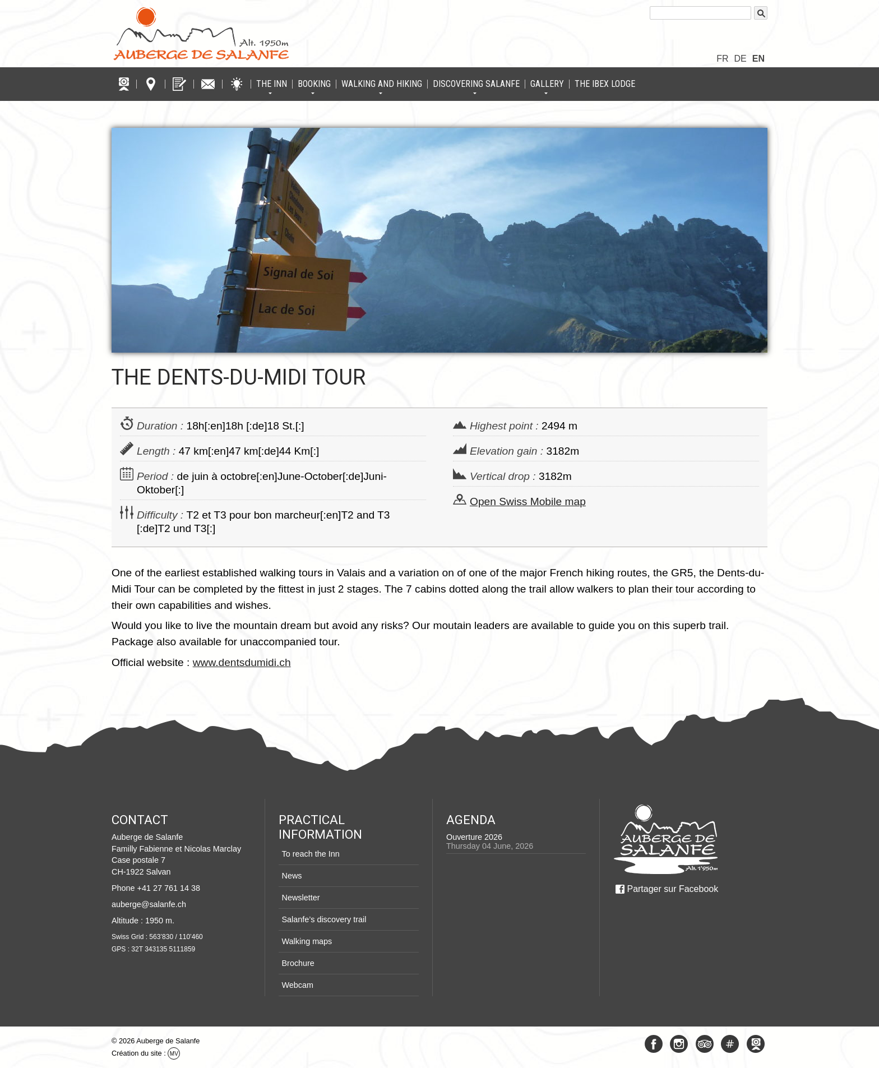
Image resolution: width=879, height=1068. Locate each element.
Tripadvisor (705, 1044)
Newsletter (300, 897)
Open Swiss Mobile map (528, 501)
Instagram (679, 1044)
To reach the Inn (310, 853)
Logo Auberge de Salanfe (201, 33)
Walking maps (306, 941)
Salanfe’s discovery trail (323, 919)
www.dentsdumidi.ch (242, 662)
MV (174, 1054)
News (291, 875)
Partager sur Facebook (672, 889)
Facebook (654, 1044)
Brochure (297, 963)
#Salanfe (730, 1044)
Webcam (297, 985)
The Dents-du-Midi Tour (239, 377)
